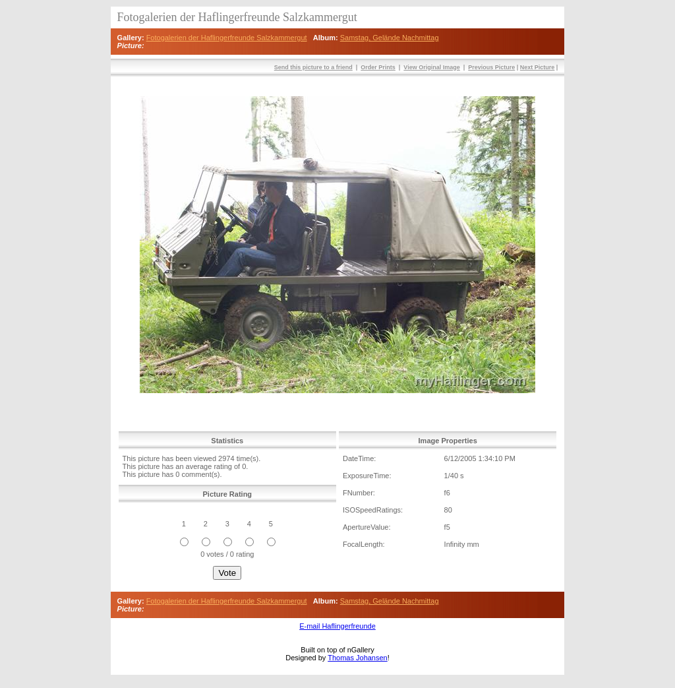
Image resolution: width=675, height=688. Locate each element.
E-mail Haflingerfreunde (337, 626)
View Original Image (431, 67)
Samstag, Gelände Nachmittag (389, 38)
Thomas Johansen (358, 658)
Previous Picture (491, 67)
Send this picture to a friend (313, 67)
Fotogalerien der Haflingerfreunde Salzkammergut (226, 38)
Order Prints (378, 67)
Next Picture (537, 67)
